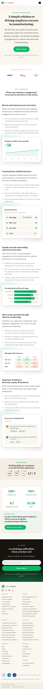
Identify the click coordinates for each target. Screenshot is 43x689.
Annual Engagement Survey (29, 597)
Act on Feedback (6, 601)
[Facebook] (9, 590)
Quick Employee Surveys (8, 637)
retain (13, 109)
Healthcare (25, 656)
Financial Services (27, 649)
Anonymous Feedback (28, 606)
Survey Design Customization (9, 625)
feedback (20, 175)
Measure (8, 125)
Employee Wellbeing (27, 628)
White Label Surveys (7, 628)
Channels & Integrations (28, 616)
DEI (19, 398)
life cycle (32, 269)
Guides (3, 649)
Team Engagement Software (29, 613)
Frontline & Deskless (27, 635)
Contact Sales (25, 665)
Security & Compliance (8, 609)
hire (7, 253)
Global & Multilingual (27, 637)
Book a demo (21, 49)
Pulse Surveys (26, 599)
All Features (5, 613)
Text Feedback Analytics (8, 630)
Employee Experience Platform (30, 639)
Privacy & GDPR (6, 687)
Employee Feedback (7, 599)
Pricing (3, 611)
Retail (23, 651)
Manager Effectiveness (28, 625)
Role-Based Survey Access (8, 635)
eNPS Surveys (26, 604)
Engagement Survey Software (9, 639)
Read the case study (15, 527)
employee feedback (18, 199)
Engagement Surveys (7, 597)
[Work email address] (21, 562)
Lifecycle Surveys (26, 601)
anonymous (17, 185)
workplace (23, 278)
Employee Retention (27, 623)
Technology (25, 646)
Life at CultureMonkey (28, 663)
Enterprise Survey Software (9, 606)
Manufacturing (26, 654)
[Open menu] (40, 3)
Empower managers (12, 337)
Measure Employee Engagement (30, 611)
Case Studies (5, 654)
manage (15, 36)
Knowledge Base (6, 663)
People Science (6, 661)
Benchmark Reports (7, 656)
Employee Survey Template (29, 609)
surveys (38, 269)
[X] (6, 590)
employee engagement (11, 323)
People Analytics (6, 604)
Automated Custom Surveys (9, 623)
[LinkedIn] (2, 590)
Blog (3, 646)
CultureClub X (5, 658)
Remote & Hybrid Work (28, 632)
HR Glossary (5, 651)
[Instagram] (13, 590)
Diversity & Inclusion (27, 630)
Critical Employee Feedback (9, 632)
